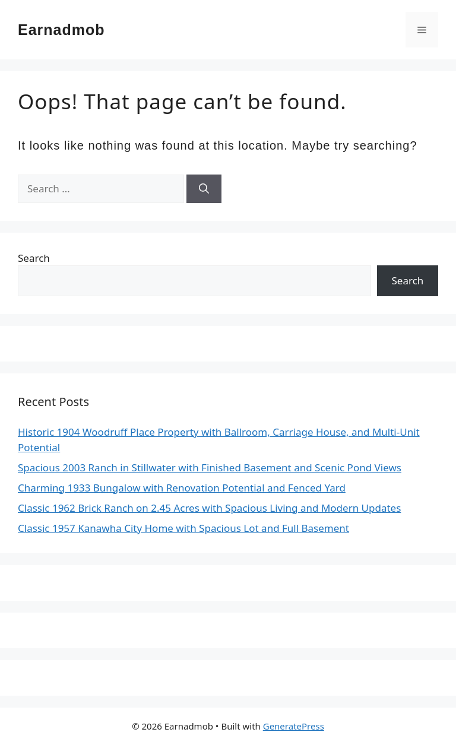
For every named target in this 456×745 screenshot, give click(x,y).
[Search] (203, 189)
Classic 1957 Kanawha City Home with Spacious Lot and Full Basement (183, 528)
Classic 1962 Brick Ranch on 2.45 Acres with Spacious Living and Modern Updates (209, 508)
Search (34, 258)
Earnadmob (61, 29)
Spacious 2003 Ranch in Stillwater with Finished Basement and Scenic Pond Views (209, 467)
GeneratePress (293, 726)
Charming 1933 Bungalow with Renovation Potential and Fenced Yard (182, 487)
